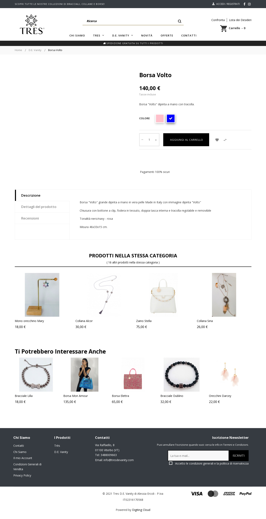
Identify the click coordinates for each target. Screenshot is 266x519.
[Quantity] (149, 140)
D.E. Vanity (61, 452)
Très (57, 446)
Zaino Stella (144, 321)
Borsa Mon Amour (87, 396)
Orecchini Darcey (231, 396)
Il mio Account (22, 458)
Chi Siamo (19, 452)
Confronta (218, 20)
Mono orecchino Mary (29, 321)
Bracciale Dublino (183, 396)
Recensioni (30, 218)
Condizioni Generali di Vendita (27, 466)
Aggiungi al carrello (186, 140)
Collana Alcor (84, 321)
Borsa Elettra (131, 396)
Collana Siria (205, 321)
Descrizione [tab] (30, 195)
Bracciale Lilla (35, 396)
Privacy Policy (22, 475)
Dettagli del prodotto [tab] (38, 206)
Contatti (18, 446)
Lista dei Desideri (240, 20)
